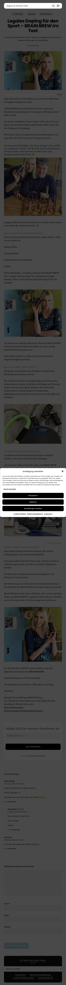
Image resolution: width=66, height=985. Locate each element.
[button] (62, 471)
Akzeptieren (33, 495)
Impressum (48, 514)
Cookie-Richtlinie (20, 514)
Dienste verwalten (10, 489)
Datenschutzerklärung (35, 514)
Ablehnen (33, 502)
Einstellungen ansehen (33, 508)
